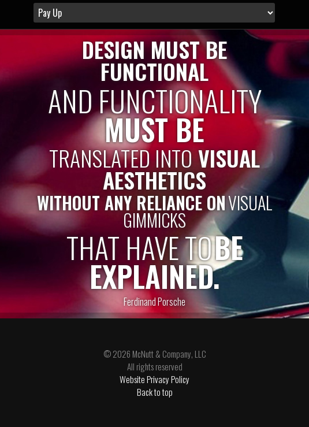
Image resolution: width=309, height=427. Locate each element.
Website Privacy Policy (154, 379)
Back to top (155, 391)
